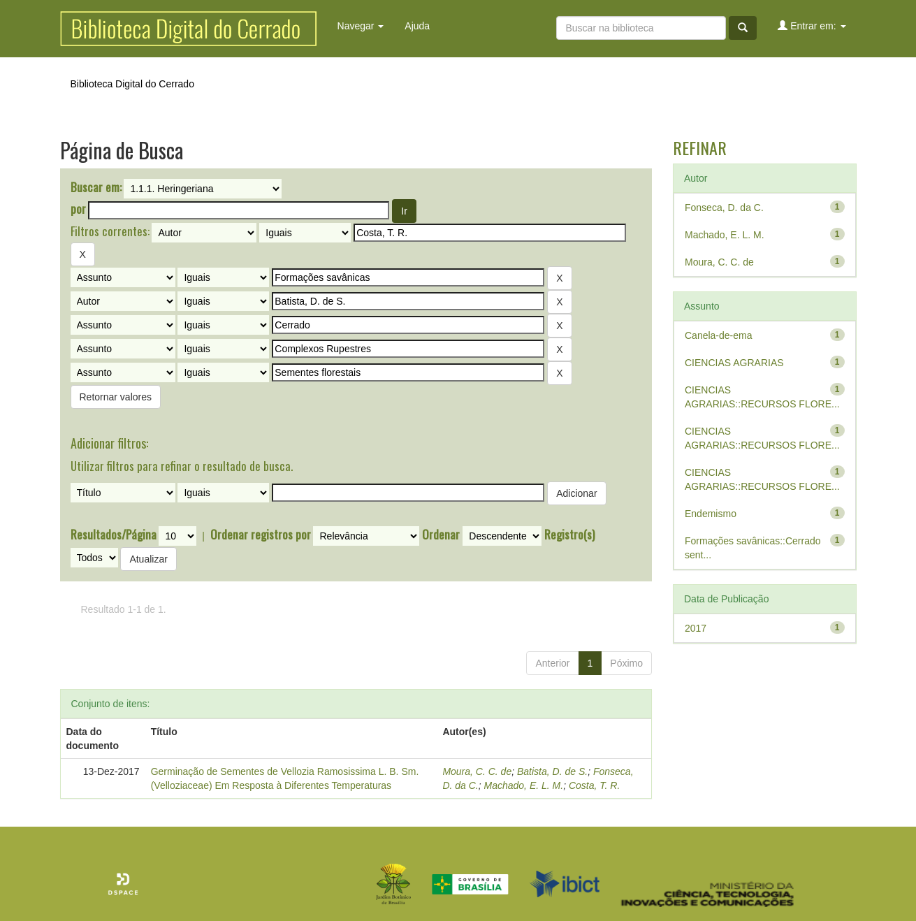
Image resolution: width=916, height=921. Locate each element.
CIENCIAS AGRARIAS (734, 362)
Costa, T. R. (594, 785)
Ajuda (417, 25)
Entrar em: (811, 25)
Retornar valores (116, 397)
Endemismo (710, 513)
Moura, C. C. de (476, 771)
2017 (695, 628)
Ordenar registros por (260, 534)
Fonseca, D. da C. (724, 207)
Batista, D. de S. (552, 771)
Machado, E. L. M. (524, 785)
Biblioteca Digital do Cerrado (132, 83)
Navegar (360, 25)
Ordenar (441, 534)
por (78, 209)
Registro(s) (569, 534)
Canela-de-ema (719, 335)
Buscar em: (96, 187)
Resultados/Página (114, 534)
